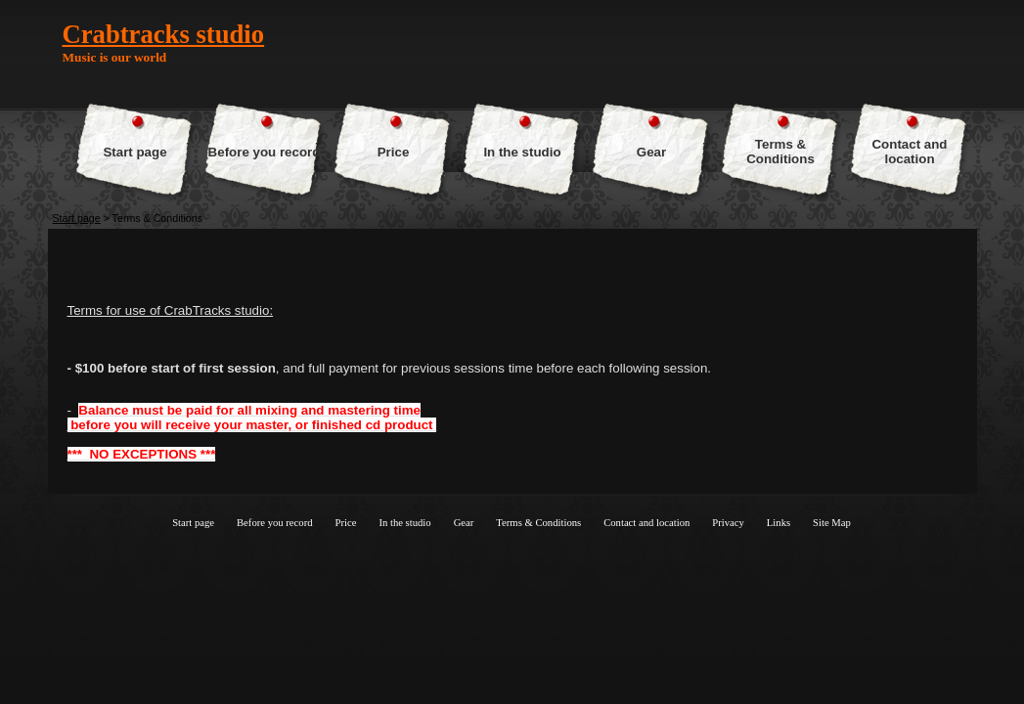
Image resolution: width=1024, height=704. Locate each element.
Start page (134, 152)
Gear (651, 152)
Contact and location (909, 151)
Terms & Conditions (780, 151)
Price (394, 152)
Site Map (832, 522)
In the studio (521, 152)
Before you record (264, 152)
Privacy (728, 522)
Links (778, 522)
